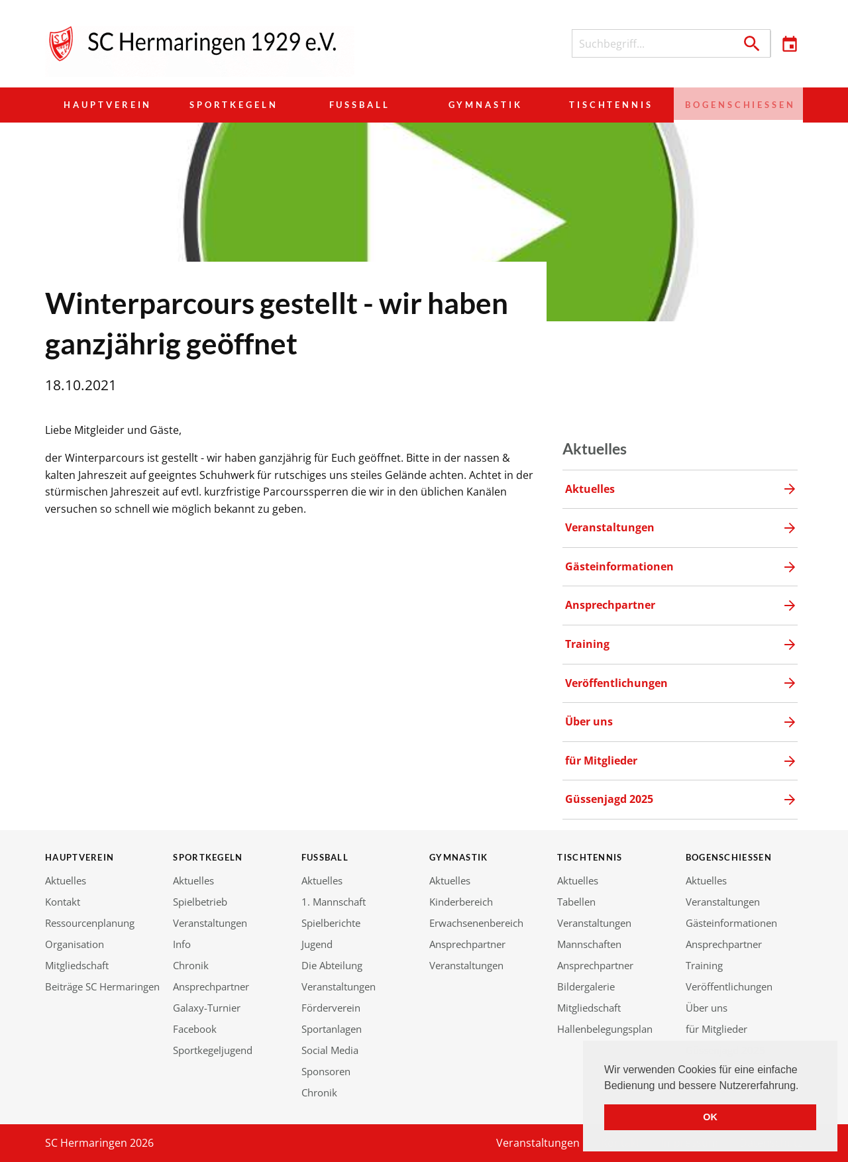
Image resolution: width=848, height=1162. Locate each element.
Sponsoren (325, 1071)
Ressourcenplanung (89, 922)
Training (704, 965)
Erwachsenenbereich (476, 922)
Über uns (706, 1007)
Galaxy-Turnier (206, 1007)
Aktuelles (65, 880)
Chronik (191, 965)
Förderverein (330, 1007)
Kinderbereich (461, 901)
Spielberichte (330, 922)
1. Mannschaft (333, 901)
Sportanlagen (331, 1028)
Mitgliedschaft (77, 965)
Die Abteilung (331, 965)
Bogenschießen (737, 104)
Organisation (74, 944)
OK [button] (710, 1117)
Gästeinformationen (731, 922)
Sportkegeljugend (212, 1050)
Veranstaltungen (210, 922)
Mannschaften (589, 944)
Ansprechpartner (211, 986)
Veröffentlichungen (729, 986)
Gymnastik (484, 104)
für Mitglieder (716, 1028)
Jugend (317, 944)
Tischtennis (608, 104)
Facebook (195, 1028)
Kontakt (62, 901)
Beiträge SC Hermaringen (102, 986)
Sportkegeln (233, 104)
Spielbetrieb (200, 901)
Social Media (329, 1050)
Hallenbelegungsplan (605, 1028)
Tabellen (576, 901)
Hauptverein (108, 104)
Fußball (358, 104)
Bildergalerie (586, 986)
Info (182, 944)
